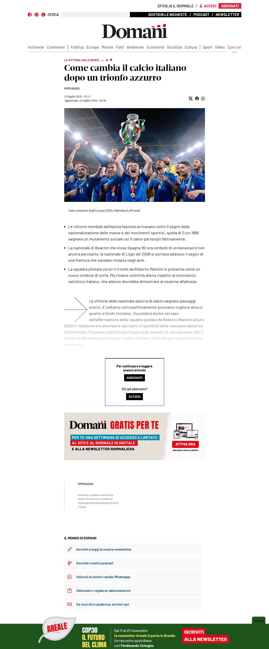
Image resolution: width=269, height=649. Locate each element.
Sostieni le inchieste (167, 14)
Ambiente (135, 47)
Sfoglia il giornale (176, 6)
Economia (155, 47)
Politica (77, 47)
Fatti (120, 47)
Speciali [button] (234, 50)
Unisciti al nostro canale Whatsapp (103, 577)
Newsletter (227, 14)
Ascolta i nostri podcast (94, 563)
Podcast (201, 14)
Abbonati (135, 378)
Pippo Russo (72, 88)
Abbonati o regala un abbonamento (103, 590)
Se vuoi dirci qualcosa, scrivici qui (102, 604)
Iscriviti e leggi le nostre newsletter (104, 549)
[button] (190, 98)
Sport (207, 47)
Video (220, 47)
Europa (92, 47)
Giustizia (174, 47)
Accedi (134, 396)
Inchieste (36, 47)
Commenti (56, 47)
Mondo (107, 47)
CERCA (53, 14)
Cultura (191, 47)
